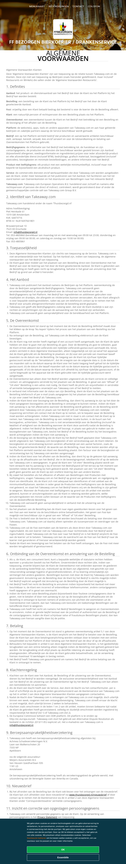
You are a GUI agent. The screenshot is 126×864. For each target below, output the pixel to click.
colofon (94, 6)
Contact (78, 6)
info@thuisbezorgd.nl (25, 232)
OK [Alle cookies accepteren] (63, 849)
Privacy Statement (47, 817)
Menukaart (37, 6)
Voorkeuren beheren (36, 838)
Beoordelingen (59, 6)
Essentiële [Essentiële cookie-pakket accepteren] (63, 857)
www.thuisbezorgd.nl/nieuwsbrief (88, 794)
